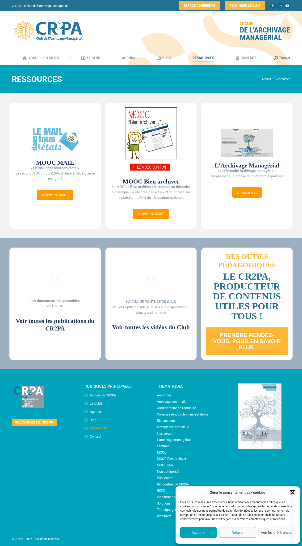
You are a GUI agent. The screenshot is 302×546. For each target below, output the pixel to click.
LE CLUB (96, 403)
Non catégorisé (168, 471)
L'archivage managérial (174, 440)
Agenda (95, 412)
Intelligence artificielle (173, 427)
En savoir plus (247, 192)
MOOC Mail (165, 465)
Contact (95, 436)
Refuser (237, 532)
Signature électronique (173, 497)
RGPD (161, 491)
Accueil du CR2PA (103, 395)
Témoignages (167, 510)
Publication (165, 478)
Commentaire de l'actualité (176, 408)
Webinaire (164, 516)
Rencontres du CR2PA (173, 484)
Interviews (164, 433)
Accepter (199, 532)
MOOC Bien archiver (171, 459)
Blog (93, 420)
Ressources (98, 428)
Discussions (166, 421)
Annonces (164, 395)
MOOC (162, 452)
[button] (292, 492)
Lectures (163, 446)
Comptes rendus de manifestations (182, 414)
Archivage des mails (171, 401)
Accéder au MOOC (55, 195)
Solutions (164, 503)
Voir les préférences (276, 532)
